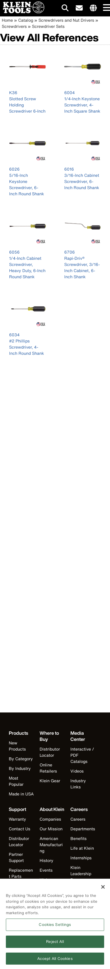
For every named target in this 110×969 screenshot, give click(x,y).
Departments (82, 829)
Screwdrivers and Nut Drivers (66, 20)
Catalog (25, 20)
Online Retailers (48, 768)
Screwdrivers (14, 26)
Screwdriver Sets (48, 26)
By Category (21, 759)
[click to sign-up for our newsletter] (79, 8)
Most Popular (16, 781)
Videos (77, 771)
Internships (81, 858)
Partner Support (16, 857)
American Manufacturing (51, 844)
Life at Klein (82, 848)
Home (7, 20)
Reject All (55, 944)
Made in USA (21, 794)
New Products (17, 746)
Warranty (17, 819)
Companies (50, 819)
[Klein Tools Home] (22, 12)
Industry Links (78, 784)
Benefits (78, 838)
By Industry (20, 768)
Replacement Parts (21, 873)
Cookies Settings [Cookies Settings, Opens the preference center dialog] (55, 927)
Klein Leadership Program (80, 873)
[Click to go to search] (65, 9)
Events (46, 870)
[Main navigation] (105, 8)
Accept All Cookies (54, 961)
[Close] (103, 889)
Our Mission (51, 829)
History (46, 860)
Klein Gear (50, 781)
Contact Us (19, 829)
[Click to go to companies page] (93, 8)
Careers (77, 819)
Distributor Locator (50, 752)
